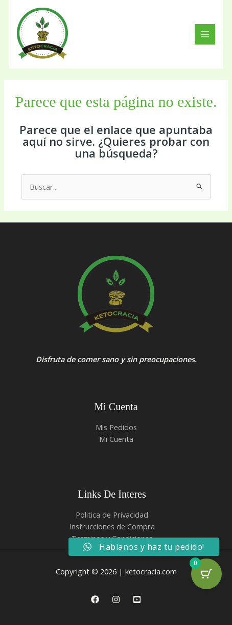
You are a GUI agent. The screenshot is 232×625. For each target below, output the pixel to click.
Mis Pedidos (116, 427)
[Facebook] (95, 599)
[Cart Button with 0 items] (206, 574)
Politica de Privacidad (112, 514)
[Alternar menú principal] (205, 34)
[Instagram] (116, 599)
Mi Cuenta (116, 439)
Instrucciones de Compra (112, 526)
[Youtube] (137, 599)
